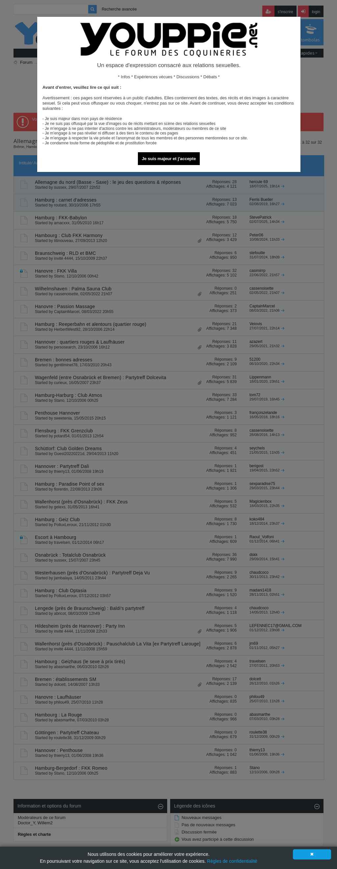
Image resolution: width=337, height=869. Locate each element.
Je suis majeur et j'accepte (169, 158)
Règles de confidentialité (232, 861)
